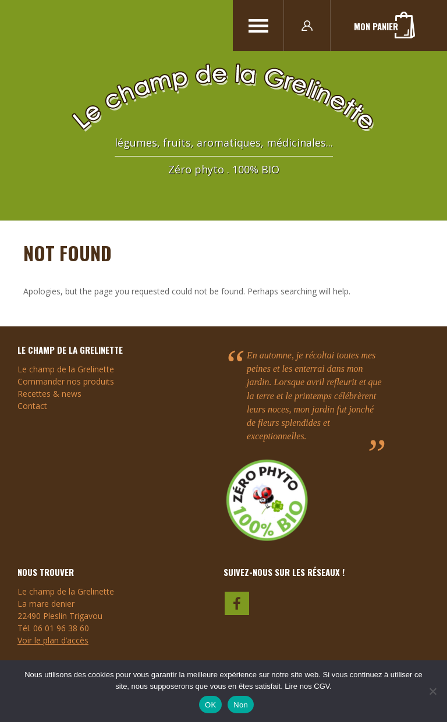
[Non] (432, 691)
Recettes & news (49, 393)
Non (240, 704)
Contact (32, 405)
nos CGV (315, 686)
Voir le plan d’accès (52, 640)
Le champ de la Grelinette (65, 369)
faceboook (237, 602)
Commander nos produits (65, 381)
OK (210, 704)
